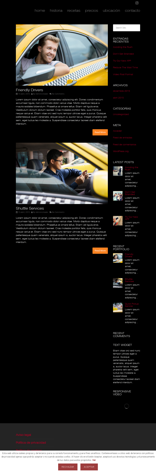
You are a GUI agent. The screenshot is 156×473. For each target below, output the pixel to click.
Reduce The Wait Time (125, 67)
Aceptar (89, 467)
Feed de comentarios (124, 144)
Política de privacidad (31, 442)
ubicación (111, 10)
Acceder (117, 131)
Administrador (42, 94)
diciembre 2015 (121, 91)
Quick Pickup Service (132, 305)
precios (91, 10)
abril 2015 (118, 98)
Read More (100, 132)
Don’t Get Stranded (123, 54)
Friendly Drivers (29, 90)
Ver (94, 460)
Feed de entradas (122, 137)
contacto (132, 10)
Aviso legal (23, 435)
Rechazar (68, 467)
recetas (73, 10)
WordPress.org (121, 151)
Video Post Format (123, 74)
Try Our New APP (122, 61)
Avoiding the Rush (123, 47)
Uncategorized (121, 114)
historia (56, 10)
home (40, 10)
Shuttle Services (30, 208)
